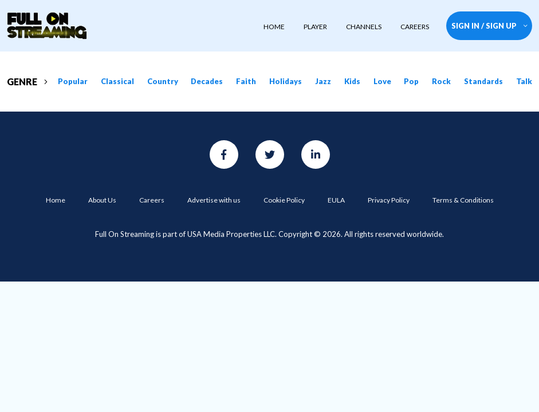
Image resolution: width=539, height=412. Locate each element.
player (315, 26)
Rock (441, 81)
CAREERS (414, 26)
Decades (207, 81)
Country (162, 81)
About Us (102, 200)
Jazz (323, 81)
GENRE (27, 81)
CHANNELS (363, 26)
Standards (483, 81)
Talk (524, 81)
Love (382, 81)
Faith (246, 81)
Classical (117, 81)
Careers (151, 200)
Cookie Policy (284, 200)
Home (55, 200)
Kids (352, 81)
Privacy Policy (389, 200)
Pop (411, 81)
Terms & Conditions (463, 200)
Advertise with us (214, 200)
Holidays (285, 81)
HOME (274, 26)
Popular (73, 81)
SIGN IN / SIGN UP (489, 25)
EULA (336, 200)
